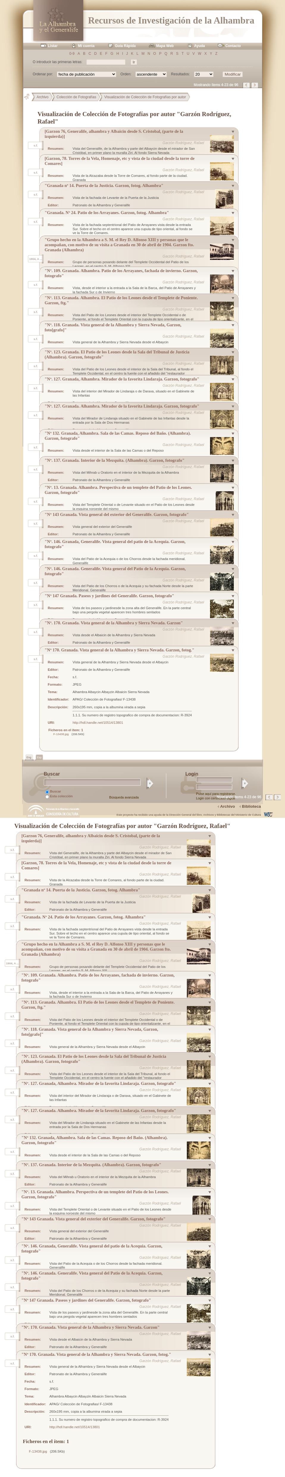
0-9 (71, 54)
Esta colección (59, 796)
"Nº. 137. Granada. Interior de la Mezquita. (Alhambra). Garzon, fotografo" (114, 460)
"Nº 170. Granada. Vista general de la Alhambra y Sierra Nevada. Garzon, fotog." (119, 650)
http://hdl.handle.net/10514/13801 (98, 722)
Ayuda (199, 46)
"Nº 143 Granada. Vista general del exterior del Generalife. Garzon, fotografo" (117, 514)
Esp (39, 757)
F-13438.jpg (61, 734)
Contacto (233, 46)
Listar (53, 46)
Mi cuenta (86, 46)
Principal (29, 97)
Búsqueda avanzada (124, 797)
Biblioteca (251, 806)
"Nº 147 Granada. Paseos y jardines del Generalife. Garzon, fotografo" (109, 595)
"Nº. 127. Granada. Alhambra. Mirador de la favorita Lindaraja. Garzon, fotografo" (122, 406)
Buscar (53, 792)
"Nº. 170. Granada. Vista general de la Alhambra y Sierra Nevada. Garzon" (114, 622)
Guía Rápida (125, 46)
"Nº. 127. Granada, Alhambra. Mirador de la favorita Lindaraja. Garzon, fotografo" (122, 379)
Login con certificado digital (215, 798)
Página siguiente (255, 85)
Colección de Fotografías (76, 97)
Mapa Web (165, 46)
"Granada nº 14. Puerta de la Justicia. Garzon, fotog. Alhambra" (104, 185)
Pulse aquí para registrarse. (216, 794)
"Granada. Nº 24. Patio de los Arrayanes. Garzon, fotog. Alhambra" (107, 212)
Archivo (42, 97)
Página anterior (246, 85)
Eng (29, 757)
